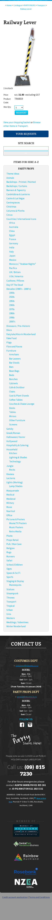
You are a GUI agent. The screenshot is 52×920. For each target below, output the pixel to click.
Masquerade (12, 490)
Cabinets (13, 383)
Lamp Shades (15, 486)
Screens (13, 424)
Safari (9, 560)
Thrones (10, 597)
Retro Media (15, 531)
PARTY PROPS (29, 5)
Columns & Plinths (15, 210)
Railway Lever (26, 9)
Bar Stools (14, 362)
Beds (11, 375)
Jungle (9, 465)
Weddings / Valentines (17, 622)
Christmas (11, 206)
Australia (13, 227)
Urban (9, 609)
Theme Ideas (12, 173)
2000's (12, 321)
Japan (12, 255)
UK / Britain (15, 272)
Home (9, 5)
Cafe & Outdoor (17, 387)
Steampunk (12, 593)
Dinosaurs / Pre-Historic (18, 326)
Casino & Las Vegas (15, 198)
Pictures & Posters (15, 519)
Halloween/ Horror (15, 437)
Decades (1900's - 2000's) (18, 288)
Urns (8, 614)
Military (10, 502)
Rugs (8, 552)
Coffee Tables (16, 399)
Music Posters (16, 527)
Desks (12, 408)
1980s (12, 313)
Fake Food (11, 338)
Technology (15, 461)
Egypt (12, 235)
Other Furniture (17, 420)
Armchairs (14, 354)
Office (9, 515)
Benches (13, 379)
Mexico (12, 259)
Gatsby (9, 428)
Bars (11, 366)
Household (11, 449)
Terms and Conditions (39, 897)
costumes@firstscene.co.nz (27, 665)
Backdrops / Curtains (16, 186)
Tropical (10, 605)
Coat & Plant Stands (19, 395)
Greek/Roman (13, 433)
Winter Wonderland (16, 626)
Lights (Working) (14, 482)
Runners (10, 556)
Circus (9, 214)
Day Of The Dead (14, 284)
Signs (9, 568)
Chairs (12, 391)
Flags (9, 342)
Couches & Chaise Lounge (21, 403)
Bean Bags (14, 370)
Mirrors (12, 416)
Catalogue (18, 5)
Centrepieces (13, 202)
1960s (12, 305)
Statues (10, 589)
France (12, 239)
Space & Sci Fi (13, 572)
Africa (12, 222)
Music (9, 507)
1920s (12, 296)
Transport (11, 601)
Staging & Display (15, 581)
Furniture (11, 350)
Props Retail (12, 540)
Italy (11, 251)
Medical (10, 494)
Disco (9, 330)
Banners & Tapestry (16, 190)
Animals (10, 177)
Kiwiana (10, 474)
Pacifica (13, 268)
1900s (12, 292)
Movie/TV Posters (18, 523)
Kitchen (13, 453)
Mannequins (15, 584)
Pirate (9, 535)
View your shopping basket (16, 122)
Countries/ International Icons (21, 219)
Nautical (10, 511)
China (12, 231)
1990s (12, 317)
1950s (12, 301)
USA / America (16, 276)
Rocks (12, 469)
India (11, 247)
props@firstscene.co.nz (27, 696)
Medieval (11, 498)
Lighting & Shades (18, 457)
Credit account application (14, 897)
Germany (13, 243)
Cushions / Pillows (15, 280)
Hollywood (11, 441)
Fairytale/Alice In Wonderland (21, 334)
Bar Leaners (15, 358)
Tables (12, 412)
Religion (10, 548)
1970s (12, 309)
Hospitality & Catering (17, 445)
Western (10, 618)
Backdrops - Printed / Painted (21, 181)
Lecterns (10, 478)
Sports (9, 577)
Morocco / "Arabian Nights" (22, 263)
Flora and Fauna (14, 346)
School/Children (14, 564)
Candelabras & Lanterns (18, 194)
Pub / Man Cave (13, 544)
